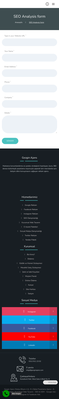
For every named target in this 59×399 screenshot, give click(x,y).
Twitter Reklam (29, 235)
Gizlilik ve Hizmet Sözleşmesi (29, 263)
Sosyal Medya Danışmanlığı (29, 231)
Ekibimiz (29, 259)
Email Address (10, 66)
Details (7, 113)
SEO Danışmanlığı (29, 218)
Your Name (9, 51)
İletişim (29, 293)
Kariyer (29, 285)
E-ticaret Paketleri (29, 227)
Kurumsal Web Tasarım (29, 222)
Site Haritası (29, 289)
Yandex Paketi (29, 240)
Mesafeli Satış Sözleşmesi (29, 267)
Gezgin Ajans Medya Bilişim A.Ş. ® (17, 389)
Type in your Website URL (15, 36)
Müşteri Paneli (29, 276)
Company (8, 97)
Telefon (32, 358)
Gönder (10, 141)
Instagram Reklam (29, 214)
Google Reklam (29, 205)
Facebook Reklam (29, 209)
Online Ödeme (29, 280)
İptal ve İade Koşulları (29, 272)
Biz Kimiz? (29, 254)
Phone (7, 82)
